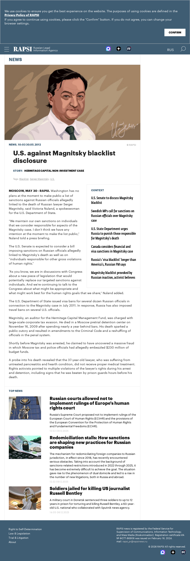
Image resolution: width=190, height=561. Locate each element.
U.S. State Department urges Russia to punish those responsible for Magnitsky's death (113, 233)
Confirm (175, 32)
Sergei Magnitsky (39, 178)
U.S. (52, 178)
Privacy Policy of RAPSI (22, 15)
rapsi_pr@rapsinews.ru (135, 541)
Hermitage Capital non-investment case (54, 171)
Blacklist (24, 178)
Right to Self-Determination (25, 529)
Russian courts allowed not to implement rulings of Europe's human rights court (89, 403)
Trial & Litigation (18, 537)
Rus (170, 49)
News (15, 60)
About (12, 542)
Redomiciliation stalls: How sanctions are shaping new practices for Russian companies (90, 443)
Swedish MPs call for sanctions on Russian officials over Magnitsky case (112, 216)
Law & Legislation (19, 533)
